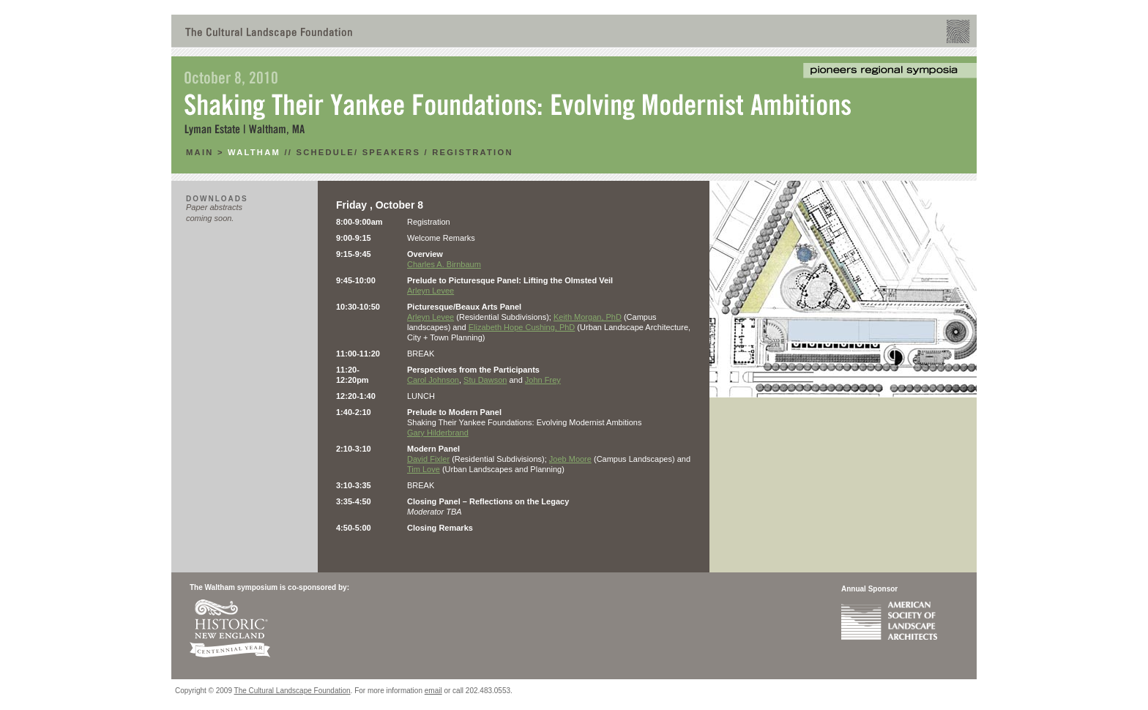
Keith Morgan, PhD (588, 317)
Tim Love (423, 469)
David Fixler (428, 459)
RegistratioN (472, 152)
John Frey (543, 379)
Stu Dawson (485, 379)
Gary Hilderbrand (438, 432)
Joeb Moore (570, 459)
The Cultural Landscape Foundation (292, 691)
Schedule (325, 152)
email (433, 691)
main (201, 152)
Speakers (391, 152)
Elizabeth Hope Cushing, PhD (522, 327)
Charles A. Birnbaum (444, 264)
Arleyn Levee (430, 290)
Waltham (254, 152)
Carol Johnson (433, 379)
